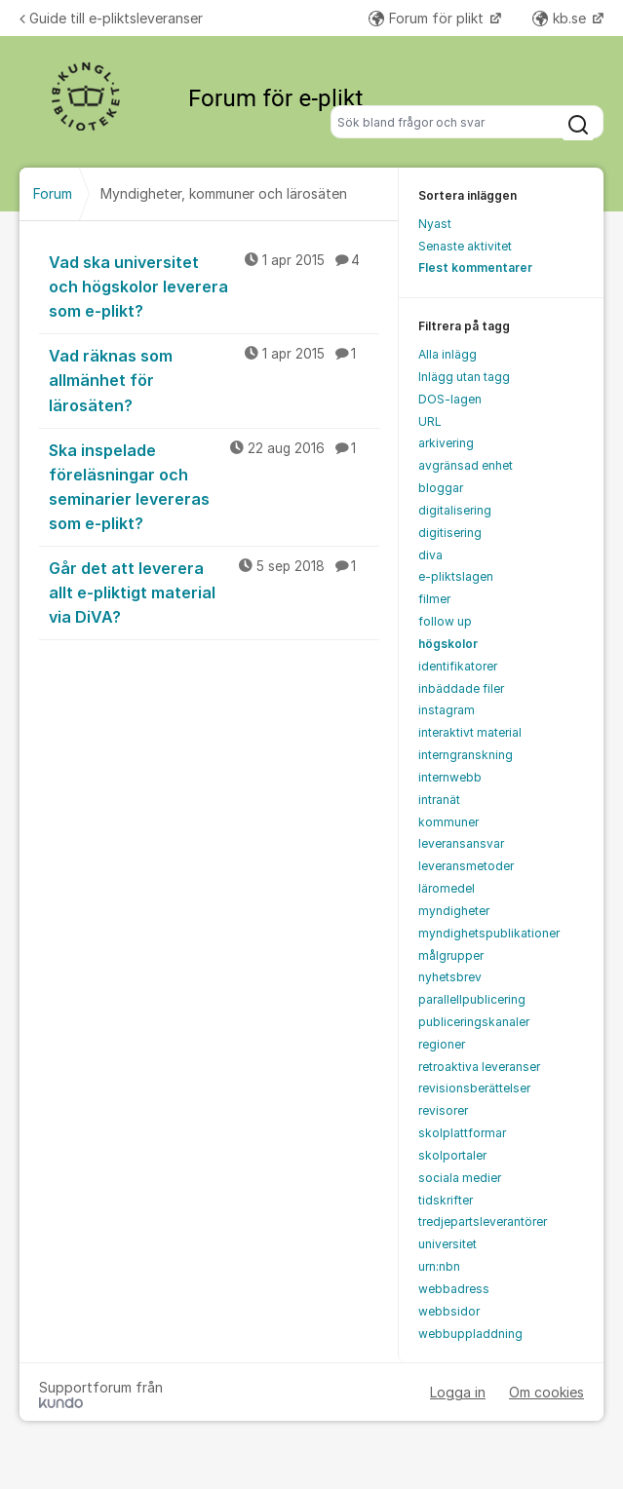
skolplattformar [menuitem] (462, 1133)
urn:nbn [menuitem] (439, 1266)
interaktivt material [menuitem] (470, 732)
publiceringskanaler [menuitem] (473, 1021)
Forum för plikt (428, 18)
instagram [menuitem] (446, 710)
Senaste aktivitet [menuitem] (465, 246)
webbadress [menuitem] (453, 1288)
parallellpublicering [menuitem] (472, 999)
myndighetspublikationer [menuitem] (489, 933)
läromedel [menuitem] (446, 888)
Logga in (458, 1392)
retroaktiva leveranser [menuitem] (479, 1066)
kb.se (561, 18)
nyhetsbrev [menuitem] (450, 977)
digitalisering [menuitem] (454, 510)
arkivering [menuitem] (446, 443)
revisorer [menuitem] (443, 1110)
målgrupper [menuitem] (451, 955)
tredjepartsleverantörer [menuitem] (482, 1221)
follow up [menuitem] (445, 621)
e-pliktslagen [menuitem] (455, 576)
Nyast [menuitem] (434, 223)
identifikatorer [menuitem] (457, 666)
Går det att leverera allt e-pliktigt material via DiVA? (214, 591)
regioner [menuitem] (441, 1044)
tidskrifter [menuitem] (445, 1200)
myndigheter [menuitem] (453, 910)
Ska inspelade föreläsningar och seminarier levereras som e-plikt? (214, 486)
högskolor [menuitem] (448, 643)
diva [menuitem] (430, 555)
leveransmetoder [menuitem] (466, 866)
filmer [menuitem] (434, 599)
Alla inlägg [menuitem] (447, 354)
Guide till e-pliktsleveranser (111, 18)
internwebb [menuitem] (450, 777)
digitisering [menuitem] (450, 532)
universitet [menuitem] (447, 1244)
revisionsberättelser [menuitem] (474, 1088)
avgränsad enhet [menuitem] (465, 465)
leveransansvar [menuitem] (461, 843)
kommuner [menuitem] (448, 822)
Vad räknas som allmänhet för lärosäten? (214, 379)
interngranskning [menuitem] (465, 754)
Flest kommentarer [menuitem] (475, 267)
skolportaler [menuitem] (452, 1155)
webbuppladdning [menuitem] (470, 1333)
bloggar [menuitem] (440, 487)
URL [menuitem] (430, 421)
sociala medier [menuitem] (459, 1177)
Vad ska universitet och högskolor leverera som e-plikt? (214, 285)
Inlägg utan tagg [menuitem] (464, 376)
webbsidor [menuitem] (449, 1311)
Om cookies (546, 1392)
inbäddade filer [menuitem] (461, 688)
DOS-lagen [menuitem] (450, 399)
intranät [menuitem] (439, 799)
